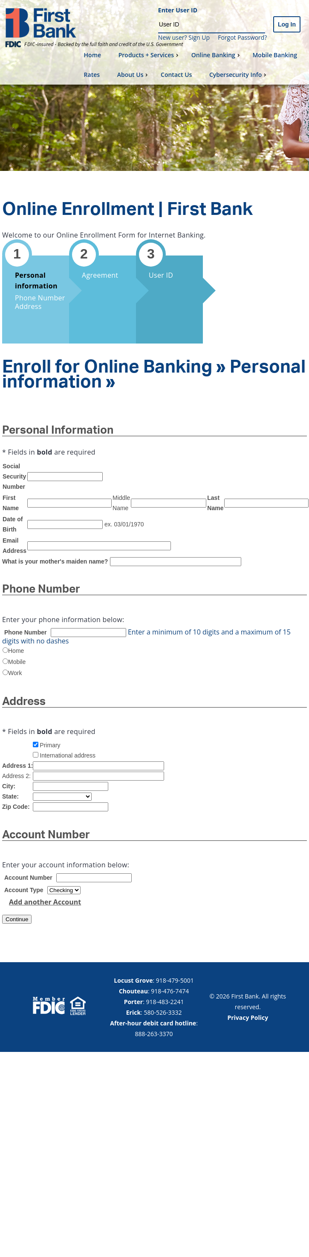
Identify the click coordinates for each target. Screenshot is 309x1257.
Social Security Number (14, 476)
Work (15, 673)
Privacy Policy (247, 1017)
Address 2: (16, 775)
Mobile (17, 661)
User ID (161, 275)
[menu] (193, 65)
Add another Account (45, 902)
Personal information (36, 280)
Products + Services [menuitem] (149, 55)
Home (16, 650)
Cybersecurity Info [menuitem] (238, 74)
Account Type (23, 890)
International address (67, 755)
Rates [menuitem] (92, 74)
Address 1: (17, 765)
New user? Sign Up (184, 37)
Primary (50, 745)
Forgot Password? (242, 37)
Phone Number (40, 298)
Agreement (100, 275)
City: (8, 786)
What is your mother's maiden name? (55, 561)
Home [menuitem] (92, 55)
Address (28, 306)
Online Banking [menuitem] (216, 55)
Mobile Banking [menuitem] (274, 55)
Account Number (28, 877)
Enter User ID (177, 10)
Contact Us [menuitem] (176, 74)
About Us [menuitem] (133, 74)
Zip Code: (16, 806)
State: (10, 796)
